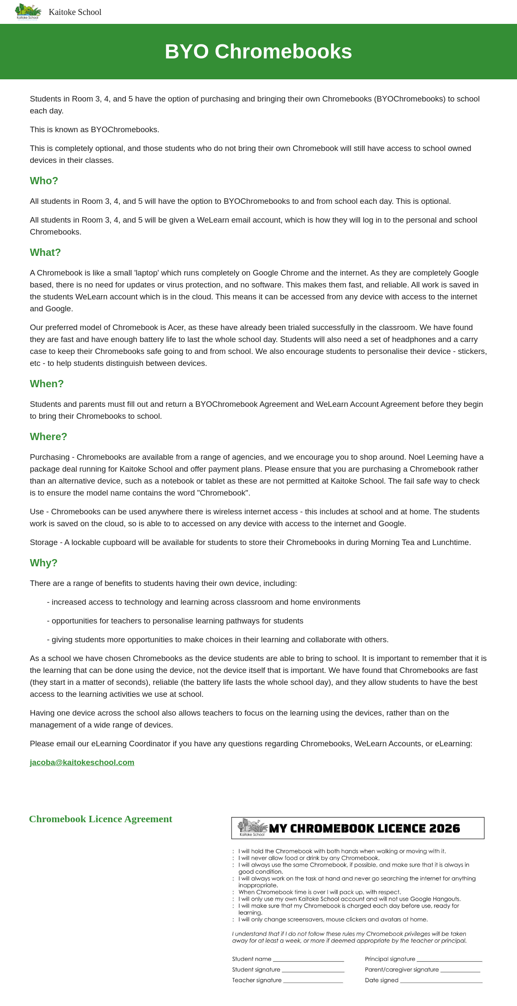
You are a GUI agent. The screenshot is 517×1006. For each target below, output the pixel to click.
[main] (258, 51)
